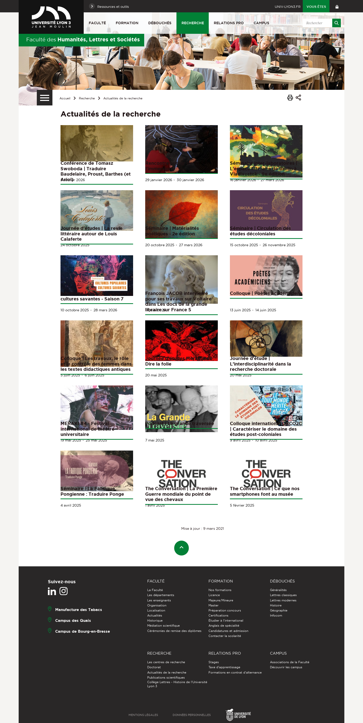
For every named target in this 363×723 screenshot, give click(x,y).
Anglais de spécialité (223, 625)
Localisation (156, 610)
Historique (155, 620)
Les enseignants (159, 600)
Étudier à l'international (225, 620)
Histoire (276, 605)
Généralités (278, 590)
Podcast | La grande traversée (179, 423)
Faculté (97, 23)
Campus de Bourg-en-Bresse (82, 631)
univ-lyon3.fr (287, 6)
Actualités (154, 615)
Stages (213, 662)
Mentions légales (143, 714)
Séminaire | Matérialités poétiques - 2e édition (172, 231)
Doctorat (154, 667)
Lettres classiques (283, 595)
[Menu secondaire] (44, 97)
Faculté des (83, 39)
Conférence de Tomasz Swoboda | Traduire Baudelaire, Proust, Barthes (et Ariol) (95, 171)
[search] (321, 23)
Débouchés (159, 23)
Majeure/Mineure (220, 600)
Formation (127, 23)
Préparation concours (224, 610)
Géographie (278, 610)
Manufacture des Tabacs (78, 609)
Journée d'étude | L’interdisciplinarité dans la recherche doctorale (260, 364)
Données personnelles (192, 714)
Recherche (193, 23)
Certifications (218, 615)
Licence (214, 595)
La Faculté (155, 590)
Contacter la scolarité (224, 635)
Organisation (156, 605)
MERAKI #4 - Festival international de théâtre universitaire (87, 429)
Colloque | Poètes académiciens (266, 293)
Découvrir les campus (286, 667)
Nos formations (219, 590)
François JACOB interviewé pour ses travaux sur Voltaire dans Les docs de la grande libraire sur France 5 (178, 301)
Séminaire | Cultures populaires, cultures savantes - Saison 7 (96, 296)
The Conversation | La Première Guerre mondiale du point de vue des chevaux (181, 494)
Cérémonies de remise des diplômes (174, 630)
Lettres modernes (283, 600)
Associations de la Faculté (289, 662)
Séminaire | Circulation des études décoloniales (260, 231)
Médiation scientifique (163, 625)
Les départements (160, 595)
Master (213, 605)
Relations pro (229, 23)
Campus (261, 23)
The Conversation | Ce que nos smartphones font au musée (264, 491)
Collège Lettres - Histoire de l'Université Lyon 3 (177, 684)
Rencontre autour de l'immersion (168, 165)
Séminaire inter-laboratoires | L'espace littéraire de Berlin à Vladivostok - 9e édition (263, 168)
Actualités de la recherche (122, 98)
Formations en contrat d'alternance (235, 672)
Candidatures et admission (228, 630)
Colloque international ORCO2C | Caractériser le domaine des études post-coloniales (266, 429)
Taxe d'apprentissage (224, 667)
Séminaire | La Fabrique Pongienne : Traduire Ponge (92, 491)
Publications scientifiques (166, 677)
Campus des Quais (73, 620)
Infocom (276, 615)
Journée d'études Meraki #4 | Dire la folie (178, 361)
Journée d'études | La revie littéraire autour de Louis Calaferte (91, 233)
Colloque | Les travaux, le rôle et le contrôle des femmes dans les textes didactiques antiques (96, 364)
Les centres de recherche (166, 662)
